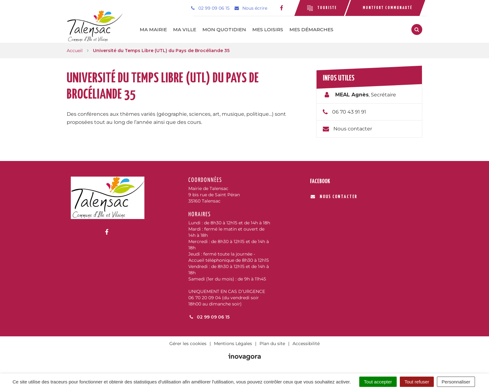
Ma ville (184, 29)
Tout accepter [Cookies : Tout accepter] (378, 381)
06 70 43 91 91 (349, 112)
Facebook (320, 181)
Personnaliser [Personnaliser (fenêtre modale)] (456, 381)
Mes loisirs (267, 29)
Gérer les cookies (187, 343)
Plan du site (272, 343)
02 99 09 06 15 (209, 317)
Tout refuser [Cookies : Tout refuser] (416, 381)
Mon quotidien (224, 29)
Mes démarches (311, 29)
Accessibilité (306, 343)
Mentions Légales (233, 343)
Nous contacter (352, 129)
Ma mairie (153, 29)
